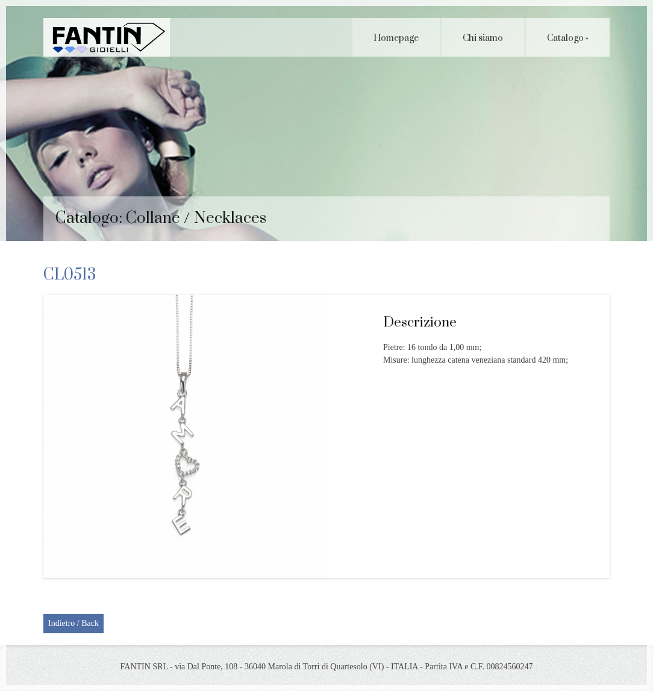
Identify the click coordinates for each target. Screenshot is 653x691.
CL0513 (69, 275)
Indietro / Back (73, 623)
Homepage (396, 38)
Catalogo (568, 38)
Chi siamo (483, 38)
